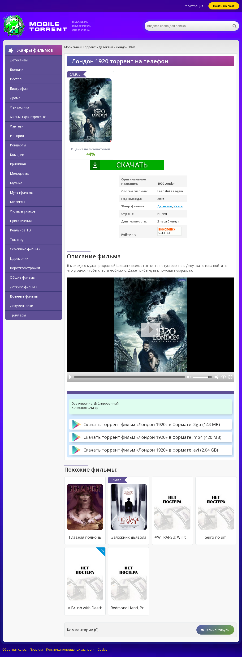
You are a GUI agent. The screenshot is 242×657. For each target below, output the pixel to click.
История (17, 135)
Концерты (18, 145)
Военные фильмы (24, 296)
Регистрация (193, 6)
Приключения (21, 220)
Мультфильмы (21, 192)
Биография (19, 88)
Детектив (164, 206)
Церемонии (19, 258)
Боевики (16, 69)
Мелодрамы (19, 173)
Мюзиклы (17, 202)
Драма (15, 98)
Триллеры (18, 315)
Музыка (16, 183)
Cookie (103, 649)
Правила (36, 649)
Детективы (19, 60)
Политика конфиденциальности (70, 649)
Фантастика (19, 107)
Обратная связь (14, 649)
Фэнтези (16, 126)
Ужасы (178, 206)
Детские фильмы (23, 287)
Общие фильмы (22, 277)
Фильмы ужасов (23, 211)
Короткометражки (25, 268)
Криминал (18, 164)
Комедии (17, 154)
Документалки (21, 305)
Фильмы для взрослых (28, 117)
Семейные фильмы (25, 249)
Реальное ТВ (20, 230)
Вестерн (16, 79)
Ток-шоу (16, 239)
